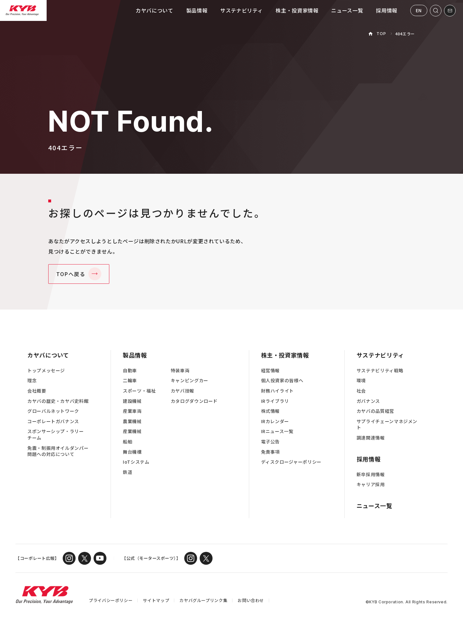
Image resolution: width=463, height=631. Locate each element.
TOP (381, 33)
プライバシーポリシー (110, 600)
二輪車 (130, 380)
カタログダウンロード (194, 401)
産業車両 (132, 411)
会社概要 (36, 391)
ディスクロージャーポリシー (291, 462)
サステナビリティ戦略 (380, 370)
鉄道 (127, 472)
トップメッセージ (46, 370)
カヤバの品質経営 (375, 411)
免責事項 (270, 452)
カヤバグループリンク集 (203, 600)
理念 (32, 380)
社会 (361, 391)
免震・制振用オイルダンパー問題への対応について (57, 451)
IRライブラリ (275, 401)
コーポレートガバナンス (53, 421)
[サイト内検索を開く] (435, 10)
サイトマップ (156, 600)
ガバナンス (368, 401)
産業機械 (132, 431)
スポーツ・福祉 (139, 391)
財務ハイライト (277, 391)
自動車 (130, 370)
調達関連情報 (371, 438)
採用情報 (386, 10)
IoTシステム (136, 462)
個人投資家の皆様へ (282, 380)
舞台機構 (132, 452)
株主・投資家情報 (297, 10)
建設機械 (132, 401)
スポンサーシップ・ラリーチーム (55, 434)
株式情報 (270, 411)
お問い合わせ (251, 600)
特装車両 (180, 370)
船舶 (127, 442)
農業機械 (132, 421)
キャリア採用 (371, 484)
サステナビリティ (241, 10)
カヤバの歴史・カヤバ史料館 (57, 401)
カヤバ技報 (182, 391)
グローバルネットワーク (53, 411)
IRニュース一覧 (277, 431)
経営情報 (270, 370)
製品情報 (197, 10)
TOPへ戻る (71, 274)
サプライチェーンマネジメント (387, 424)
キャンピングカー (189, 380)
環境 (361, 380)
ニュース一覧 (347, 10)
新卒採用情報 (371, 474)
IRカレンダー (275, 421)
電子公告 (270, 442)
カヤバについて (154, 10)
